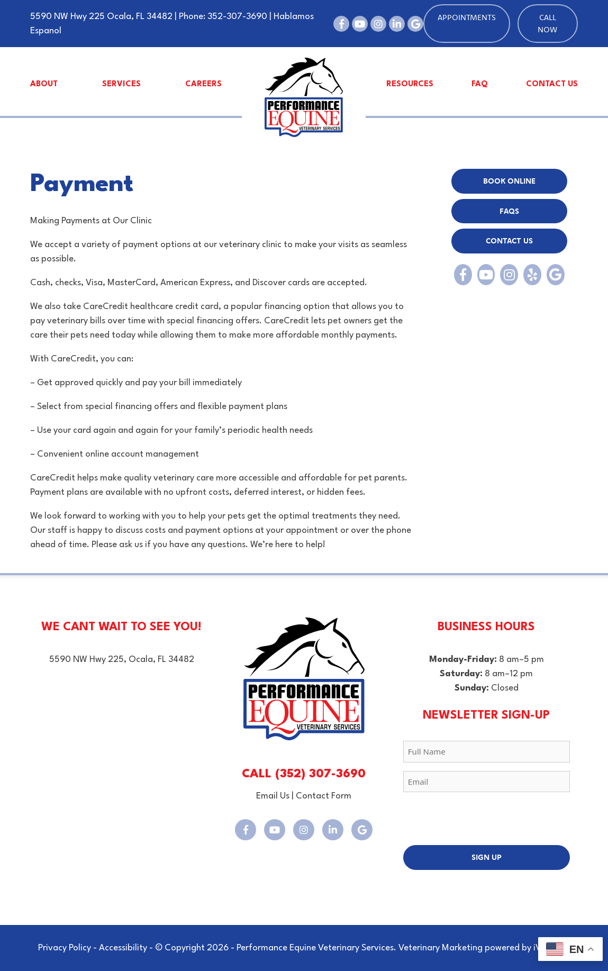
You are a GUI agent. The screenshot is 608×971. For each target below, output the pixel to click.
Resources (409, 84)
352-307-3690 (237, 16)
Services (121, 84)
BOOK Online (509, 181)
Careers (203, 84)
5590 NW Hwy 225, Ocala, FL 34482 (121, 659)
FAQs (509, 211)
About (44, 84)
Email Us (272, 796)
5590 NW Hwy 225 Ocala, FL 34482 (101, 16)
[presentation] (483, 821)
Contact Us (552, 84)
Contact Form (323, 796)
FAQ (479, 84)
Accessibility (123, 947)
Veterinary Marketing (440, 947)
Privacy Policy (64, 947)
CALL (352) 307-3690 (304, 774)
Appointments (467, 17)
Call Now (547, 23)
